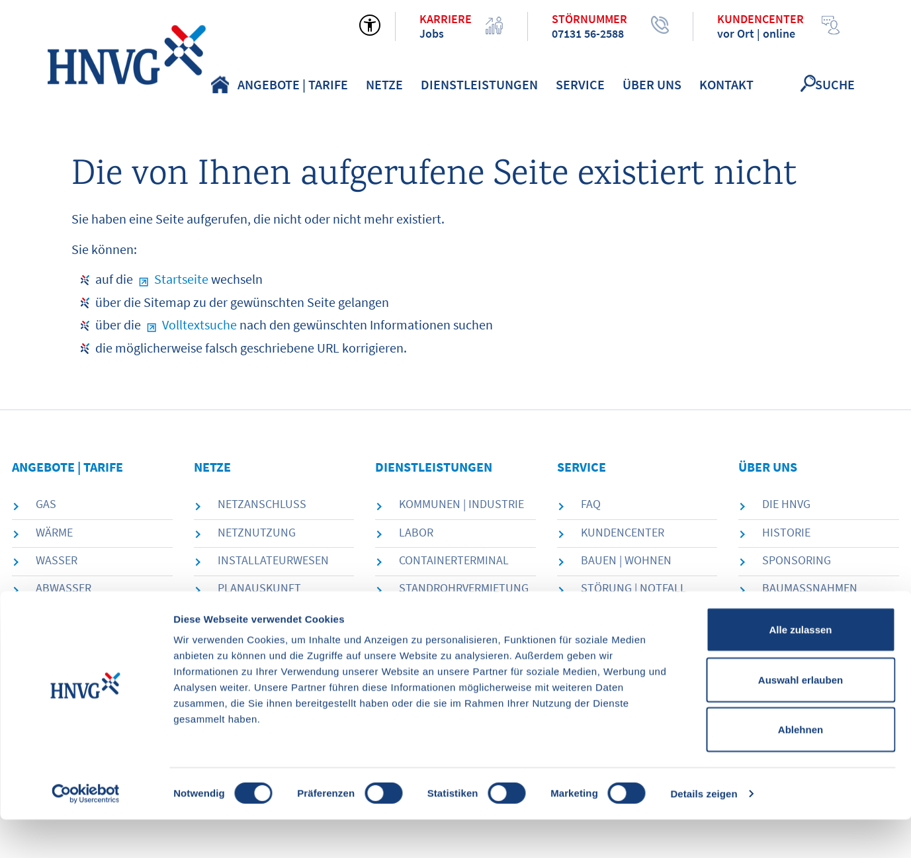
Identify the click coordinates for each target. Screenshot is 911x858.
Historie (786, 532)
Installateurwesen (273, 560)
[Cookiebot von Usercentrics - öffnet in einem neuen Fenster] (86, 832)
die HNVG (786, 503)
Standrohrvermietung (464, 587)
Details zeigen (703, 831)
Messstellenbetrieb (275, 615)
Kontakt (726, 84)
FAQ (591, 503)
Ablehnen (800, 767)
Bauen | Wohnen (626, 560)
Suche (835, 84)
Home (220, 85)
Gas (46, 503)
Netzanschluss (262, 503)
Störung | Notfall (633, 587)
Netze (384, 84)
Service (580, 84)
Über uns (652, 84)
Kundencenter (622, 532)
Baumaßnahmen (809, 587)
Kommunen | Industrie (461, 503)
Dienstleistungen (479, 84)
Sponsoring (796, 560)
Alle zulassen (800, 667)
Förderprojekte (627, 615)
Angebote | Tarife (293, 84)
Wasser (56, 560)
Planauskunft (259, 587)
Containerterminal (454, 560)
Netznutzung (257, 532)
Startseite (181, 279)
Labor (416, 532)
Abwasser (63, 587)
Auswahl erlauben (800, 718)
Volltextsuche (199, 325)
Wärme (54, 532)
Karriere (786, 615)
